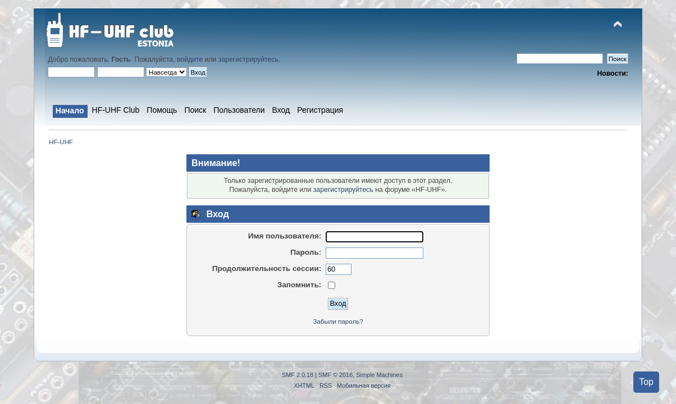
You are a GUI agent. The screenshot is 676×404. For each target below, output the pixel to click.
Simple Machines (379, 374)
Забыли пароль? (338, 321)
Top (646, 382)
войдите (190, 59)
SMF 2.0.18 (297, 374)
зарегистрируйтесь (248, 59)
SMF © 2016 (335, 374)
